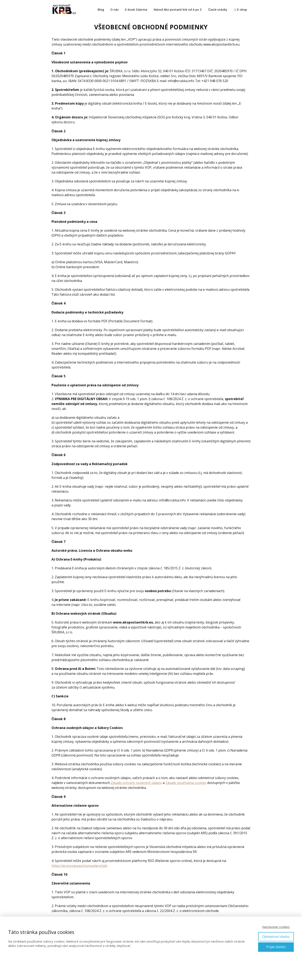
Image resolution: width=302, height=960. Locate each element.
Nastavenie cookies (276, 927)
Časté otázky (217, 9)
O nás (114, 9)
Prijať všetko (276, 947)
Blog (101, 9)
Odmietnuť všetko (276, 936)
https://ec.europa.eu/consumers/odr (79, 865)
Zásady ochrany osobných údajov (136, 782)
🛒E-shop (240, 9)
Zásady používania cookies (185, 782)
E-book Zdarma (136, 9)
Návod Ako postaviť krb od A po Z (178, 9)
